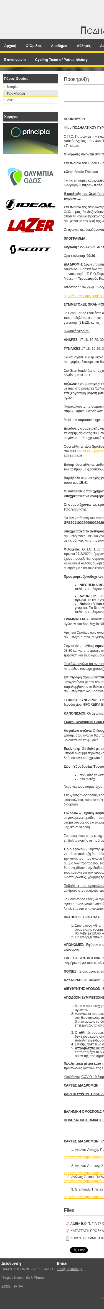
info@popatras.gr (69, 1269)
